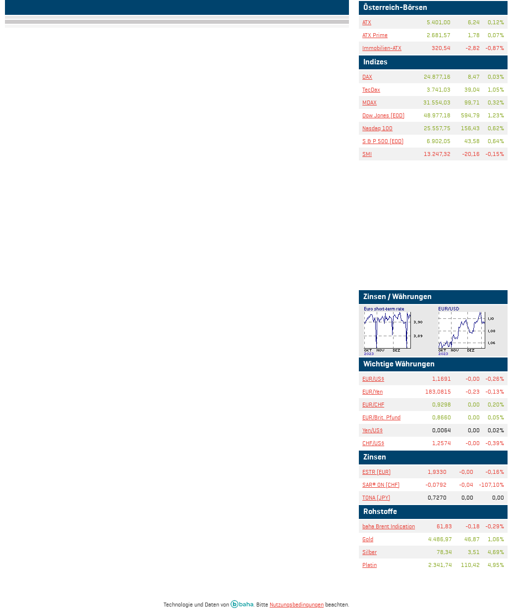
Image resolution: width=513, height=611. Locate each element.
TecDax (371, 89)
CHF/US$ (373, 443)
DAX (367, 76)
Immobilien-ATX (381, 47)
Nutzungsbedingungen (297, 604)
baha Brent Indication (388, 526)
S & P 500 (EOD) (382, 141)
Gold (367, 539)
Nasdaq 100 (377, 128)
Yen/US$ (372, 430)
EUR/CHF (373, 404)
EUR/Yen (372, 391)
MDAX (369, 102)
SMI (367, 153)
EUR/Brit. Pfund (381, 417)
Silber (369, 552)
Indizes (375, 62)
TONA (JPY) (376, 497)
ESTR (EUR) (376, 471)
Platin (369, 564)
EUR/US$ (373, 378)
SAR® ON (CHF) (380, 484)
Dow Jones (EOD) (383, 115)
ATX (366, 22)
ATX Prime (375, 35)
